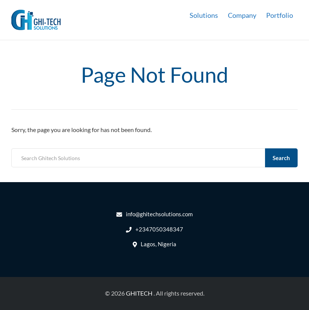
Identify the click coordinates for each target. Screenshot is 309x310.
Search (281, 157)
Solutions (204, 15)
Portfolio (279, 15)
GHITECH (139, 293)
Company (242, 15)
